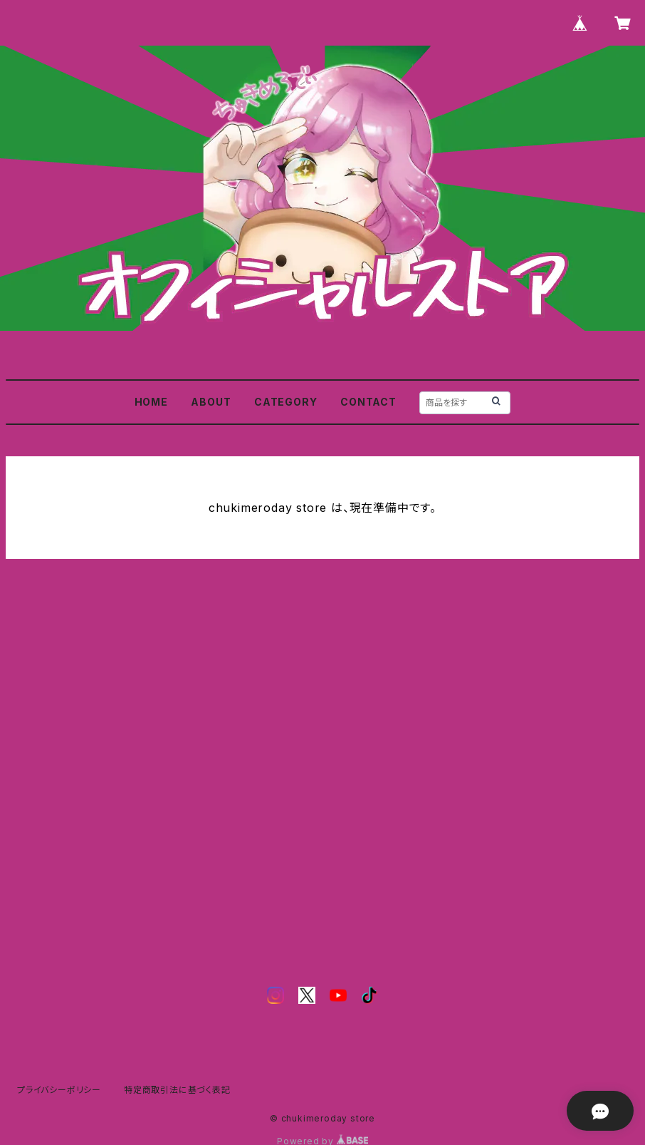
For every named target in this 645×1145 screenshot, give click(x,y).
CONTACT (368, 402)
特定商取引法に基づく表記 (177, 1089)
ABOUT (211, 402)
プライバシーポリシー (59, 1089)
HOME (151, 402)
